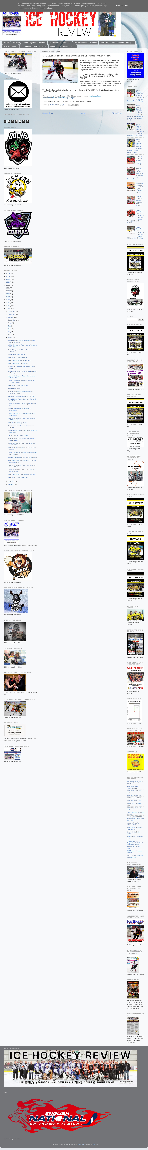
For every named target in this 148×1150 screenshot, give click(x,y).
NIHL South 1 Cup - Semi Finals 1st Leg (21, 474)
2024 (8, 279)
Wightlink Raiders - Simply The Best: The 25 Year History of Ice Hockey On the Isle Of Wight (135, 844)
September (12, 320)
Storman (81, 1144)
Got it (127, 6)
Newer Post (47, 113)
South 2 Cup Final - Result (16, 354)
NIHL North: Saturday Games (17, 423)
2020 (8, 291)
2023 (8, 282)
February (11, 481)
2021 (8, 288)
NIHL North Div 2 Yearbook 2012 (132, 787)
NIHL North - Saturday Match (17, 357)
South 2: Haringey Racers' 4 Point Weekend (22, 457)
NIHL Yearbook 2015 (134, 798)
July (9, 326)
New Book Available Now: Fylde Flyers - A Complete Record (140, 187)
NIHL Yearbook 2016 (134, 800)
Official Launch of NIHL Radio (18, 435)
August (10, 323)
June (10, 329)
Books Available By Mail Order (85, 43)
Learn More (118, 6)
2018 (8, 297)
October (11, 317)
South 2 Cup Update (14, 388)
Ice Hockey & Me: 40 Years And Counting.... (117, 43)
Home (6, 43)
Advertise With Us (10, 46)
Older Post (117, 113)
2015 (8, 306)
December (11, 311)
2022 (8, 285)
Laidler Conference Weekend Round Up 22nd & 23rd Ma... (21, 381)
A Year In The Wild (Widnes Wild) (133, 824)
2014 (8, 308)
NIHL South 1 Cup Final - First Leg (19, 360)
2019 (8, 294)
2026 (8, 273)
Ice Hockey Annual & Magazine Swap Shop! (29, 43)
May (9, 332)
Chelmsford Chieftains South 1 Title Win (21, 396)
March (10, 338)
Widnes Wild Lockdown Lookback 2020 (134, 828)
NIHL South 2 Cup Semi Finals (18, 363)
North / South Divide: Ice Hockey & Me (135, 856)
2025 (8, 276)
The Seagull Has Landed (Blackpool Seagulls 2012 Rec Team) (135, 818)
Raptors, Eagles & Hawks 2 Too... (62, 46)
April (10, 335)
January (11, 484)
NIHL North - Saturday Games (18, 385)
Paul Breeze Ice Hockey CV (59, 43)
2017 (8, 300)
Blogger (95, 1144)
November (11, 314)
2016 (8, 302)
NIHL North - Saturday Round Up (19, 477)
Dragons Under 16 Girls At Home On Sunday (139, 160)
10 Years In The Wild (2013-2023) (33, 46)
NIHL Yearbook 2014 (134, 795)
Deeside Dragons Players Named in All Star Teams (139, 201)
